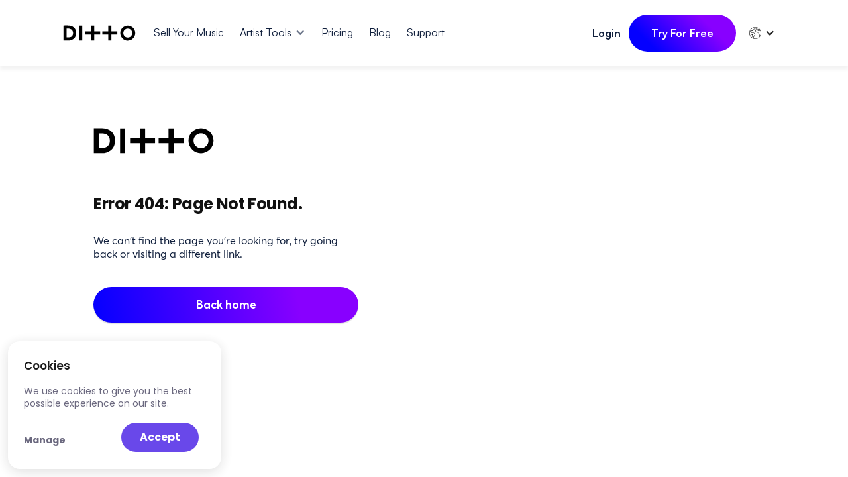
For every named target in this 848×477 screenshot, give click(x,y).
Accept (160, 437)
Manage (45, 440)
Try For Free (682, 33)
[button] (272, 32)
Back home (226, 304)
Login (606, 33)
